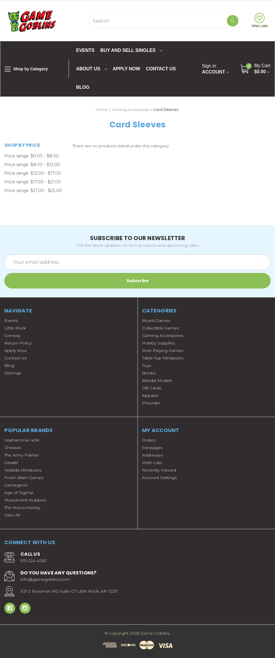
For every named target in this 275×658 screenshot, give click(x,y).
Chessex (12, 447)
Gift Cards (151, 388)
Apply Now (126, 68)
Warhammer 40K (21, 440)
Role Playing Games (162, 350)
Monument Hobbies (25, 500)
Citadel (11, 462)
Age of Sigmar (18, 492)
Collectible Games (160, 328)
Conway (12, 335)
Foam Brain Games (23, 477)
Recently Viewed (159, 470)
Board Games (156, 320)
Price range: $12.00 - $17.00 (32, 173)
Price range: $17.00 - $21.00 (32, 181)
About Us (91, 68)
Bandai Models (157, 380)
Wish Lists (259, 20)
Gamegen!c (16, 485)
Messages (152, 447)
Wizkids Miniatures (22, 470)
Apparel (150, 395)
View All (12, 515)
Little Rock (15, 328)
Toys (146, 365)
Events (85, 50)
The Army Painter (21, 455)
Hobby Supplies (158, 343)
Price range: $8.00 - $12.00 (32, 164)
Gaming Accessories (162, 335)
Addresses (152, 455)
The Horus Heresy (22, 507)
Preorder (151, 403)
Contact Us (161, 68)
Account (215, 69)
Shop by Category (26, 69)
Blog (82, 87)
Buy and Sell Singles (131, 50)
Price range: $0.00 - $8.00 (31, 156)
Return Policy (17, 343)
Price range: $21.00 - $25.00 (33, 190)
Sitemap (12, 373)
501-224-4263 (33, 560)
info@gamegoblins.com (45, 579)
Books (148, 373)
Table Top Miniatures (162, 358)
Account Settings (159, 477)
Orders (149, 440)
